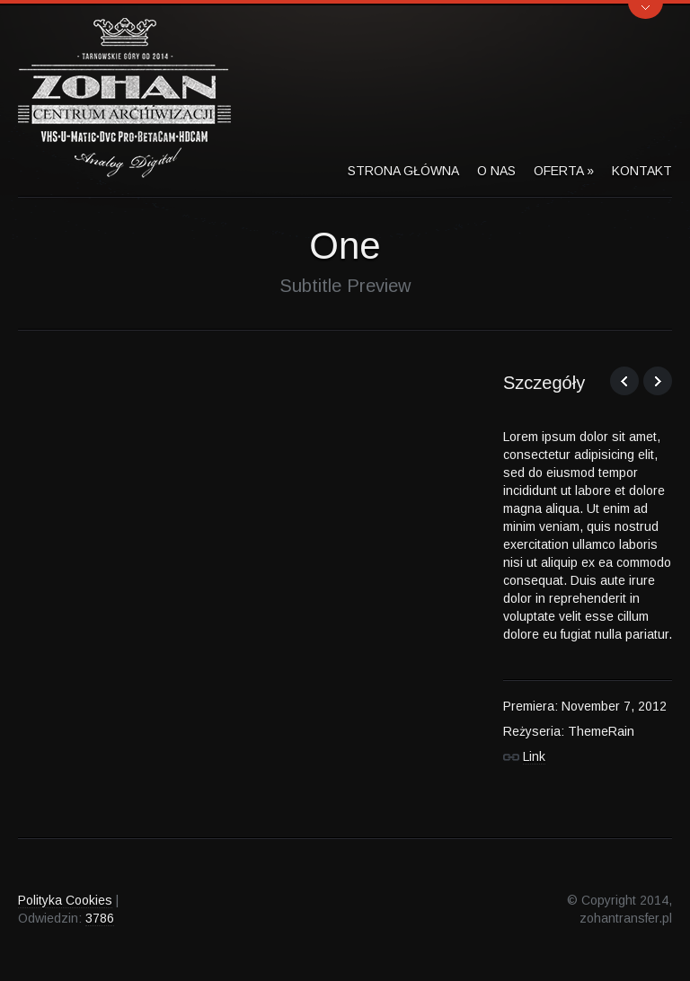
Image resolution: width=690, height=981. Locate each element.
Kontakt (642, 171)
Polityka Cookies (65, 900)
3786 (99, 918)
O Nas (496, 171)
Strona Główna (403, 171)
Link (534, 756)
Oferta (564, 171)
